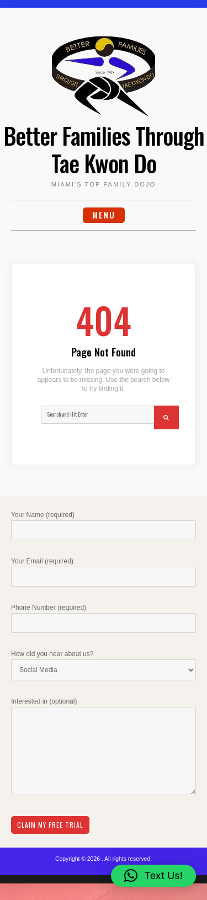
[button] (153, 876)
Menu (103, 215)
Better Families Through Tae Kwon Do (103, 149)
